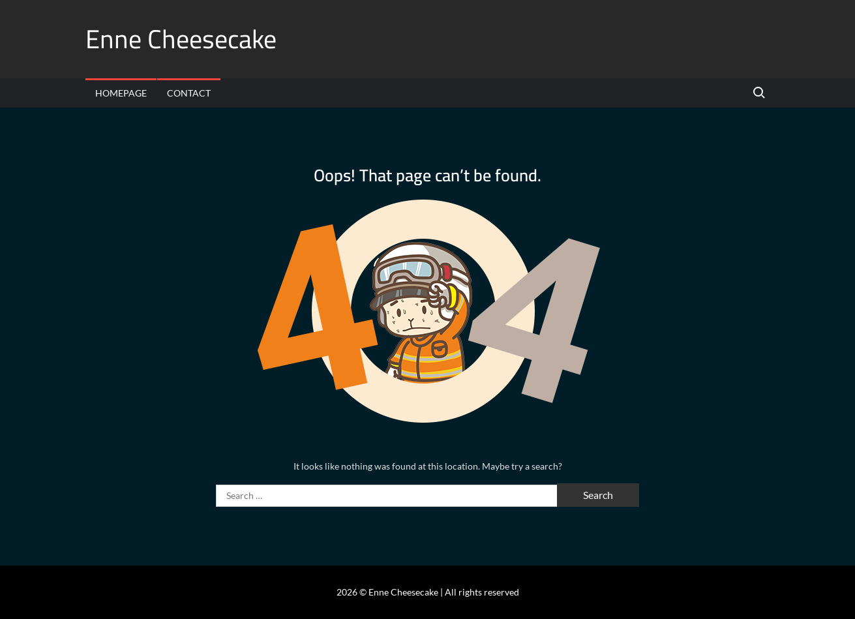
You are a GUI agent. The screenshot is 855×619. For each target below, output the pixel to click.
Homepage (121, 92)
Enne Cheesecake (181, 38)
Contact (189, 92)
